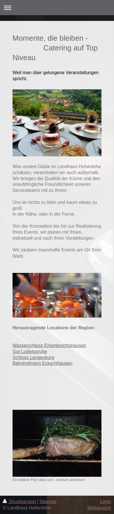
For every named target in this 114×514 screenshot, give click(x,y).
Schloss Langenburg (33, 357)
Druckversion (20, 501)
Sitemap (48, 501)
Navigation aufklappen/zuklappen (57, 7)
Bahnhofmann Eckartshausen (42, 363)
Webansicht (99, 507)
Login (105, 501)
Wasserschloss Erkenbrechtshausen (49, 345)
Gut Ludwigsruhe (30, 351)
